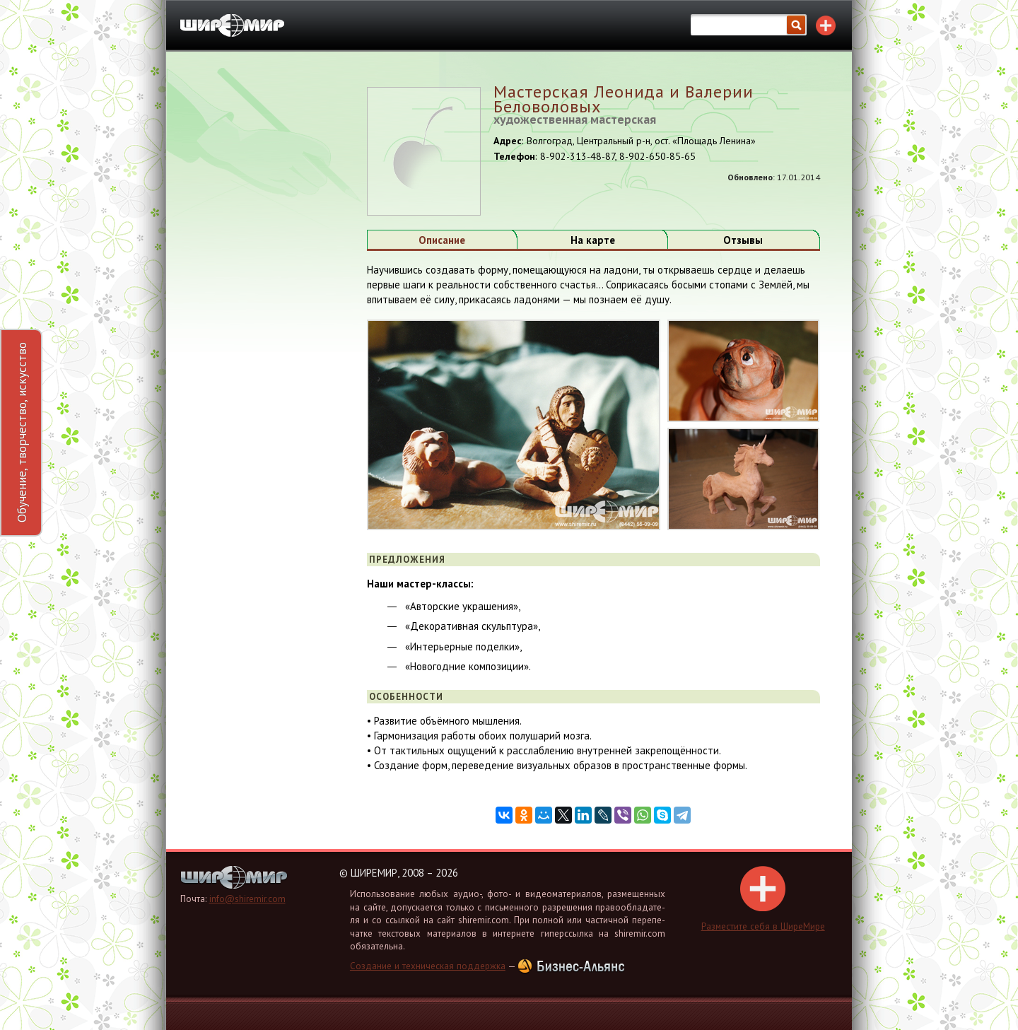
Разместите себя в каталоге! (826, 25)
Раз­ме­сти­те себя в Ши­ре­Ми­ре (763, 899)
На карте (593, 240)
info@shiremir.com (247, 899)
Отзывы (743, 240)
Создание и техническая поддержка (427, 966)
